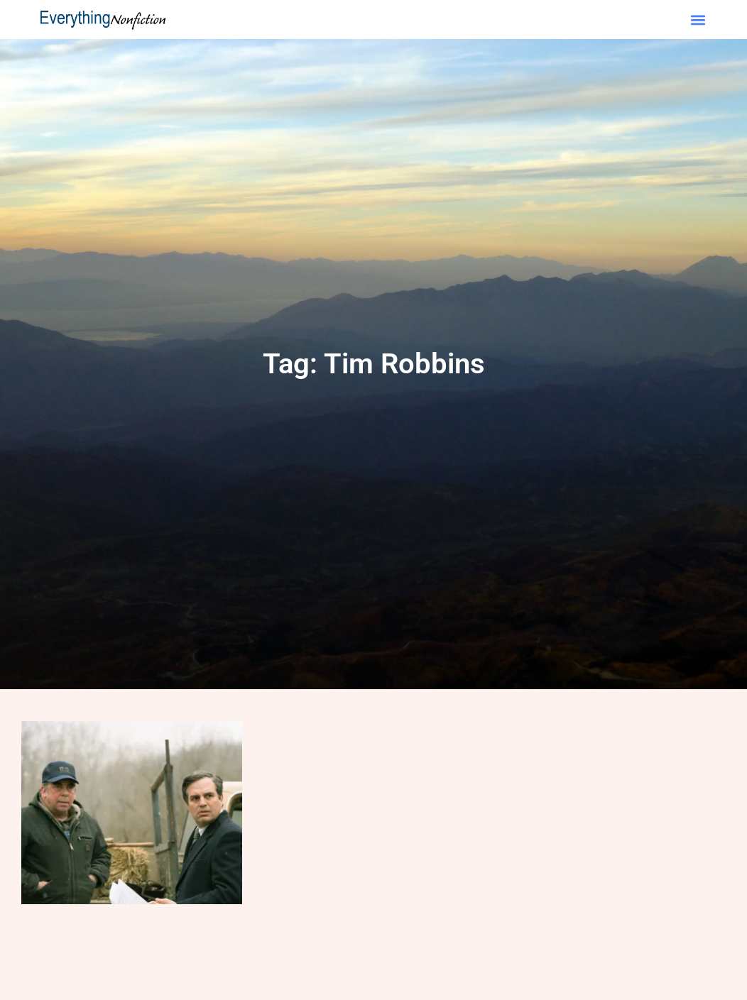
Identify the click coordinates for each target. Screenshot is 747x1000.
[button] (697, 19)
